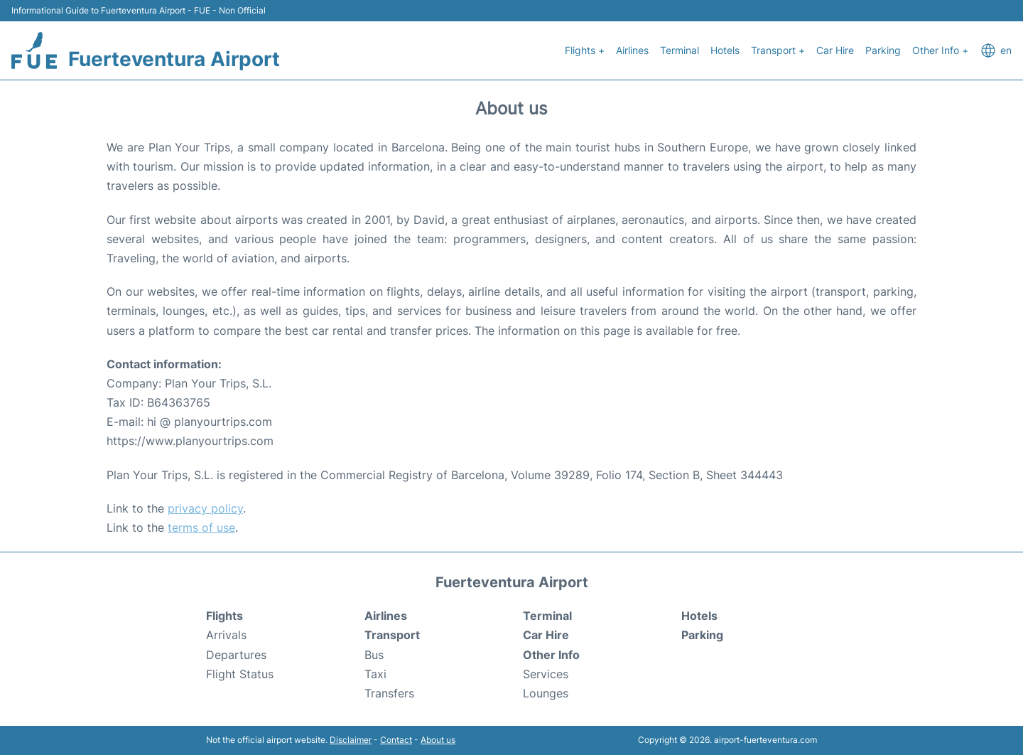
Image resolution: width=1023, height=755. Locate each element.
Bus (374, 655)
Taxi (375, 674)
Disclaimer (351, 739)
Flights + (585, 50)
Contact (396, 739)
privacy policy (205, 508)
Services (545, 674)
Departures (236, 655)
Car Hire (835, 50)
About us (438, 739)
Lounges (545, 693)
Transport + (778, 50)
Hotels (725, 50)
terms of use (201, 527)
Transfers (389, 693)
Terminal (679, 50)
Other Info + (940, 50)
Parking (883, 50)
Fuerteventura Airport (174, 59)
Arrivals (226, 635)
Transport (392, 635)
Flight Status (240, 674)
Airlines (632, 50)
